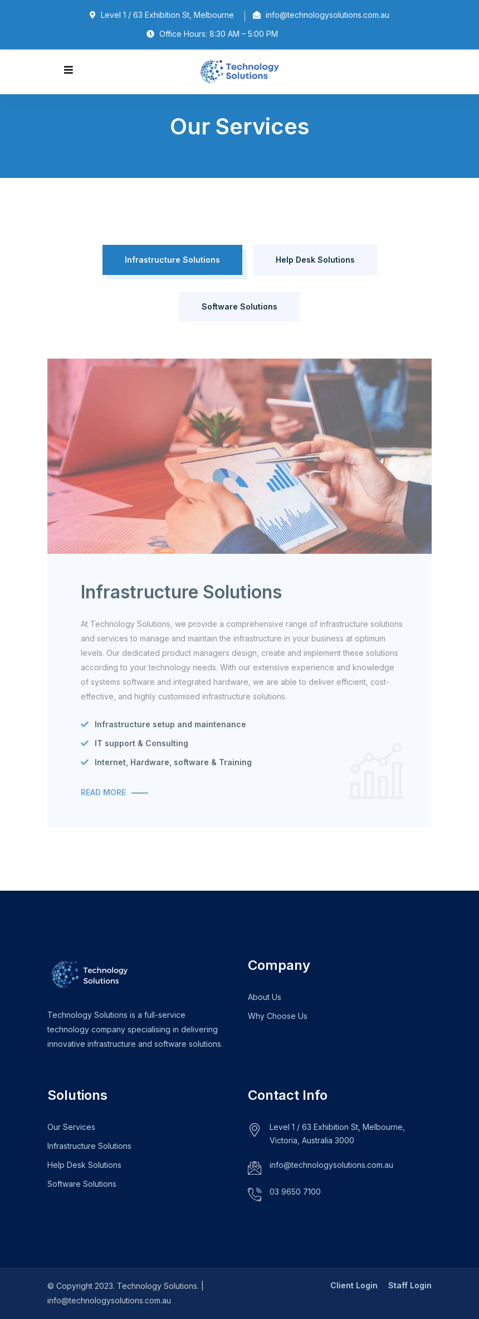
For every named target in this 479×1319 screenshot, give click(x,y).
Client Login (354, 1285)
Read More (103, 796)
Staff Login (410, 1285)
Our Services (71, 1127)
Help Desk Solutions (315, 259)
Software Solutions (239, 306)
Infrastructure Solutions (172, 259)
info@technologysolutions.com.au (331, 1165)
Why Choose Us (277, 1016)
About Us (264, 997)
